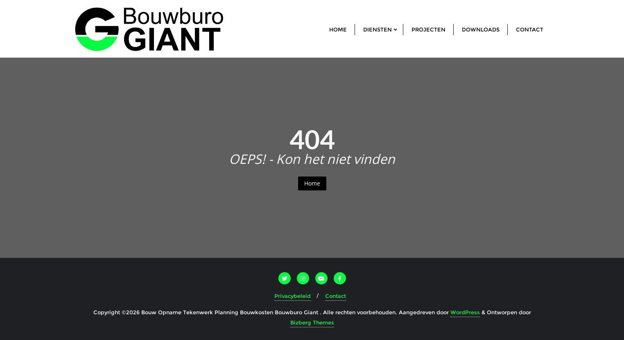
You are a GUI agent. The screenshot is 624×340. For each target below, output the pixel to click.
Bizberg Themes (312, 322)
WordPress (465, 312)
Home (312, 183)
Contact (335, 296)
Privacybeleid (292, 296)
